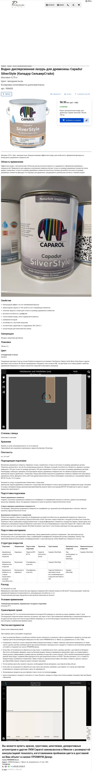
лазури (9, 66)
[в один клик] (86, 120)
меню (60, 5)
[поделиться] (55, 94)
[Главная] (18, 7)
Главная (3, 66)
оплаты (53, 672)
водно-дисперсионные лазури (22, 66)
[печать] (68, 94)
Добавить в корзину (73, 120)
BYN (90, 1)
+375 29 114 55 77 (19, 766)
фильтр (7, 94)
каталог (50, 5)
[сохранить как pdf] (82, 94)
